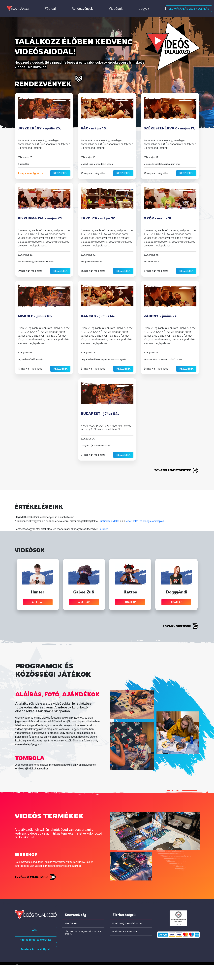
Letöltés (103, 520)
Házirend (108, 4)
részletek (60, 164)
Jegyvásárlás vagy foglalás (189, 4)
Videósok (75, 4)
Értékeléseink (128, 4)
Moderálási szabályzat (35, 940)
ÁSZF (35, 921)
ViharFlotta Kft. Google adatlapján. (145, 512)
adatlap (37, 593)
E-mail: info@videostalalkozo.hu (127, 915)
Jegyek (92, 4)
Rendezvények (54, 4)
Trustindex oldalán (108, 512)
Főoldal (35, 4)
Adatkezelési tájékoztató (36, 931)
